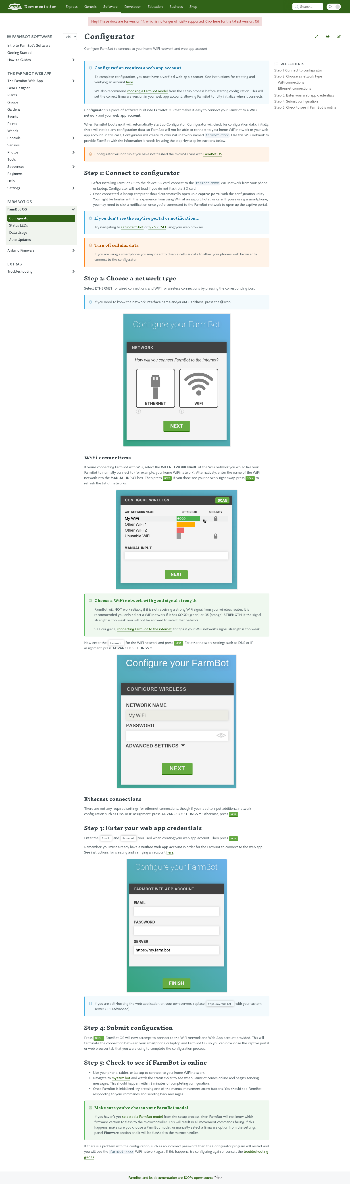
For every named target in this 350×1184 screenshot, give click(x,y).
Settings (13, 188)
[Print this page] (327, 36)
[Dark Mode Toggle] (334, 7)
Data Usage (18, 232)
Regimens (15, 174)
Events (12, 116)
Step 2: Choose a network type (298, 76)
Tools (11, 159)
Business (176, 6)
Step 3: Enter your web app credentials (304, 95)
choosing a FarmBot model (147, 91)
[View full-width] (316, 36)
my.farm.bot (121, 1078)
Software (110, 6)
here (129, 82)
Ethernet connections (294, 88)
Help (11, 181)
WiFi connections (291, 82)
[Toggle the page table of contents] (308, 64)
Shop (193, 6)
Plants (12, 95)
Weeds (12, 131)
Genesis (90, 6)
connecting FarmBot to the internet (144, 629)
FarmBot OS (17, 209)
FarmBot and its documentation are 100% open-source (175, 1178)
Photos (12, 152)
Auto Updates (20, 240)
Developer (132, 6)
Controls (14, 138)
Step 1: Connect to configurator (298, 70)
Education (155, 6)
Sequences (15, 166)
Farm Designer (18, 88)
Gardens (13, 109)
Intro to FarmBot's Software (28, 45)
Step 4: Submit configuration (296, 101)
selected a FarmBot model (142, 1117)
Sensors (13, 145)
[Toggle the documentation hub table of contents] (34, 36)
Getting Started (19, 52)
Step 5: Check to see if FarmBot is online (305, 107)
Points (12, 124)
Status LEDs (18, 225)
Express (72, 6)
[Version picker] (70, 36)
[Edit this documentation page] (338, 36)
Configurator (19, 218)
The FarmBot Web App (25, 81)
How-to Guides (19, 60)
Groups (12, 102)
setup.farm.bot (132, 227)
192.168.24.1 (157, 227)
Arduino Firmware (21, 250)
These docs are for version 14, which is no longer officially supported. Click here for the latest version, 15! (175, 21)
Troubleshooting (19, 271)
